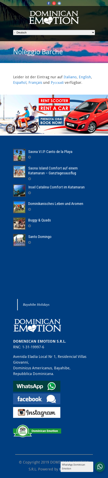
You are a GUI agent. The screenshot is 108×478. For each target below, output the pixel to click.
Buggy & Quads (39, 220)
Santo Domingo (40, 236)
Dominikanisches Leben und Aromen (55, 203)
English (85, 77)
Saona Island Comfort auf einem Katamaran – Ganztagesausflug (53, 171)
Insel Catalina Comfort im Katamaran (56, 187)
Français (35, 82)
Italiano (70, 77)
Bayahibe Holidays (36, 304)
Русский (57, 82)
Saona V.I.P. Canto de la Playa (50, 151)
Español (19, 82)
